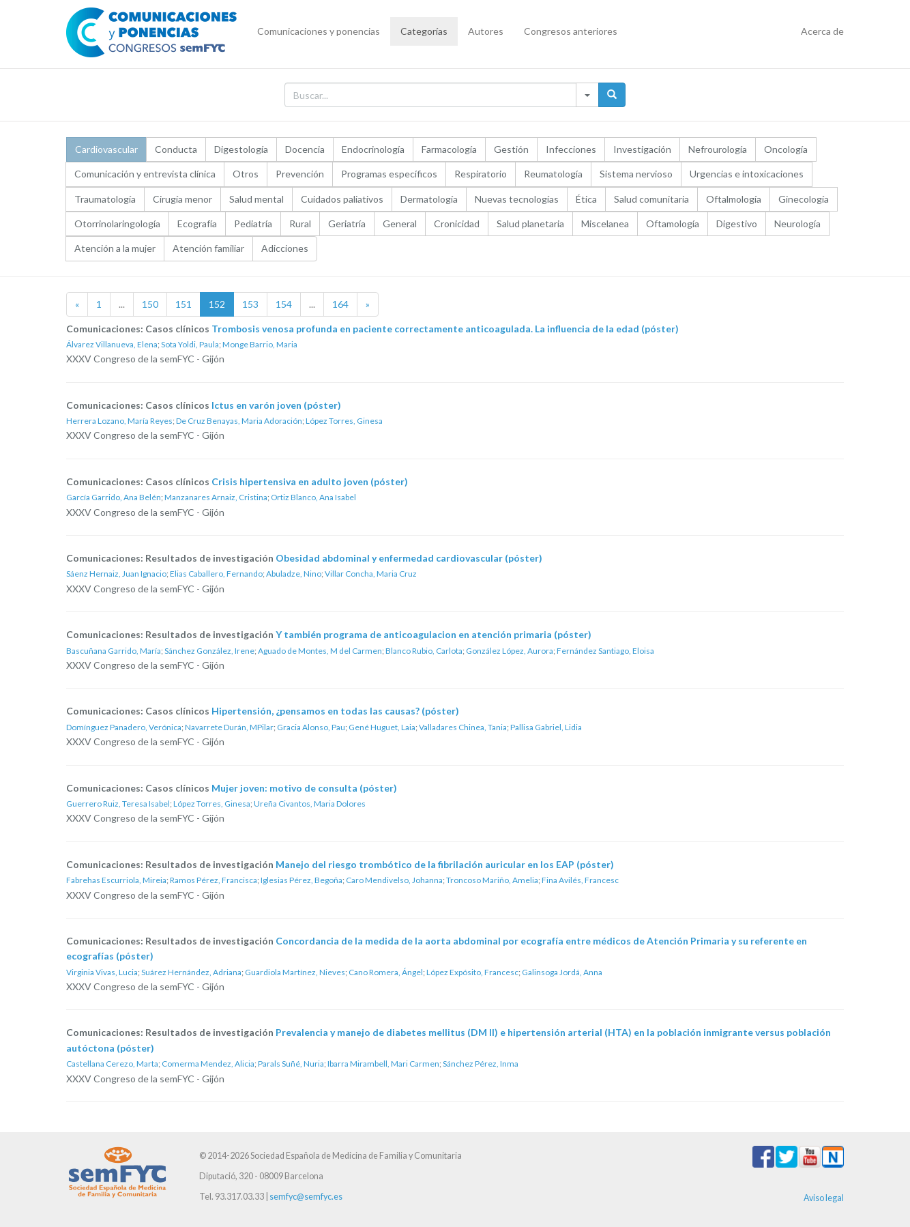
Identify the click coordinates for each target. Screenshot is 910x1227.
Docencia (305, 149)
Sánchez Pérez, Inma (480, 1063)
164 (340, 304)
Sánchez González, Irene (209, 651)
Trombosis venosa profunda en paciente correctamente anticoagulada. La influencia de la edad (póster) (445, 328)
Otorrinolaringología (117, 223)
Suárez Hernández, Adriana (191, 972)
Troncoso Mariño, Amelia (492, 880)
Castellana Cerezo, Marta (112, 1063)
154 (284, 304)
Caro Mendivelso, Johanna (394, 880)
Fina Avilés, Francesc (580, 880)
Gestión (511, 149)
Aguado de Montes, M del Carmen (320, 651)
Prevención (300, 173)
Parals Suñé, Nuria (291, 1063)
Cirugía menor (182, 199)
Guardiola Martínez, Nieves (295, 972)
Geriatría (347, 223)
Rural (300, 223)
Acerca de (822, 31)
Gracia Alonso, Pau (311, 727)
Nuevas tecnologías (517, 199)
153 (250, 304)
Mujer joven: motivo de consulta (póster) (304, 788)
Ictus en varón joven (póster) (276, 405)
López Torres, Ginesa (344, 421)
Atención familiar (208, 248)
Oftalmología (733, 199)
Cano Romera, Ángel (386, 972)
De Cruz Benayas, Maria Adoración (239, 421)
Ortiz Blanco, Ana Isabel (313, 497)
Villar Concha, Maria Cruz (371, 573)
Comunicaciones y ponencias (318, 31)
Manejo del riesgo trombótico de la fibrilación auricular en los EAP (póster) (445, 864)
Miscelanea (605, 223)
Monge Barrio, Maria (259, 344)
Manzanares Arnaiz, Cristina (215, 497)
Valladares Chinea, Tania (463, 727)
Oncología (786, 149)
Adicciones (284, 248)
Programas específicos (389, 173)
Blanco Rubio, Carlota (424, 651)
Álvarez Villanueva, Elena (112, 344)
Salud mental (256, 199)
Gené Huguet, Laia (382, 727)
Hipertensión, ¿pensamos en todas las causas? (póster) (335, 711)
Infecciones (571, 149)
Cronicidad (457, 223)
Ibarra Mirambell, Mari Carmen (383, 1063)
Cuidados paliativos (342, 199)
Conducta (176, 149)
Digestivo (736, 223)
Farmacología (449, 149)
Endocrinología (373, 149)
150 (150, 304)
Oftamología (672, 223)
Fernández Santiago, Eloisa (605, 651)
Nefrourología (717, 149)
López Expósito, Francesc (472, 972)
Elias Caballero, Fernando (216, 573)
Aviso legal (824, 1198)
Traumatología (105, 199)
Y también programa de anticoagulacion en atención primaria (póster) (433, 634)
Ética (586, 199)
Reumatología (553, 173)
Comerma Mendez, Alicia (208, 1063)
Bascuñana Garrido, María (113, 651)
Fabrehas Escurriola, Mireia (116, 880)
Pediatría (253, 223)
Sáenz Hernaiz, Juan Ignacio (116, 573)
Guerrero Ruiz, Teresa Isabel (118, 803)
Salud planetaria (530, 223)
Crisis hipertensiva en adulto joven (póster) (309, 481)
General (400, 223)
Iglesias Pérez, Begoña (301, 880)
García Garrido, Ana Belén (113, 497)
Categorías (423, 31)
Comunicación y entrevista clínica (145, 173)
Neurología (797, 223)
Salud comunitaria (651, 199)
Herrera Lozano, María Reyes (119, 421)
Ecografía (197, 223)
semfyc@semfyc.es (305, 1197)
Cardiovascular (106, 149)
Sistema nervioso (636, 173)
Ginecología (803, 199)
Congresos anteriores (570, 31)
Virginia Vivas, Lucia (102, 972)
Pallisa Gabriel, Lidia (546, 727)
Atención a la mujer (115, 248)
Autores (485, 31)
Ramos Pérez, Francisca (213, 880)
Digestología (241, 149)
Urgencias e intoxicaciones (747, 173)
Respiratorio (480, 173)
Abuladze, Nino (293, 573)
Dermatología (429, 199)
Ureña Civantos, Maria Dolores (310, 803)
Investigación (642, 149)
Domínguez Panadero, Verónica (123, 727)
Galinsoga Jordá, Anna (562, 972)
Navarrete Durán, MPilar (229, 727)
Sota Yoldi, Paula (190, 344)
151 (183, 304)
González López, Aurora (509, 651)
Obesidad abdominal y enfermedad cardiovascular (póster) (409, 558)
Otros (246, 173)
